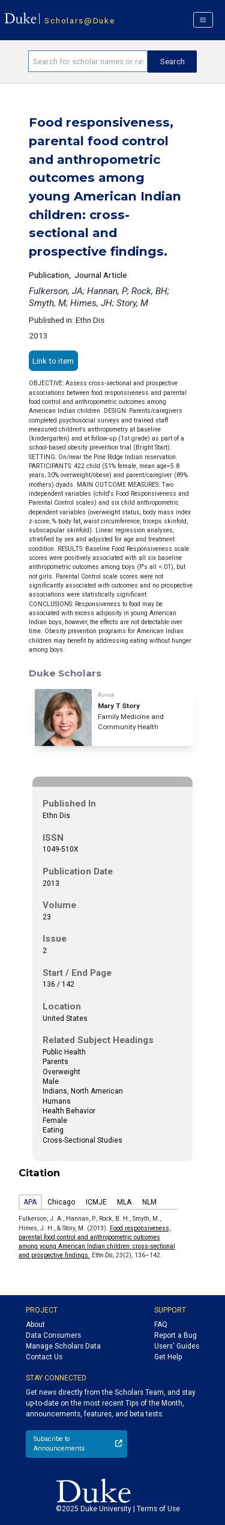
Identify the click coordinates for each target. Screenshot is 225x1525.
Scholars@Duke (79, 20)
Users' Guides (176, 1346)
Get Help (168, 1357)
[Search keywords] (88, 61)
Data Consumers (53, 1335)
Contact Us (44, 1357)
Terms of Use (158, 1509)
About (35, 1324)
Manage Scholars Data (63, 1346)
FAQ (160, 1324)
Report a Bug (175, 1335)
